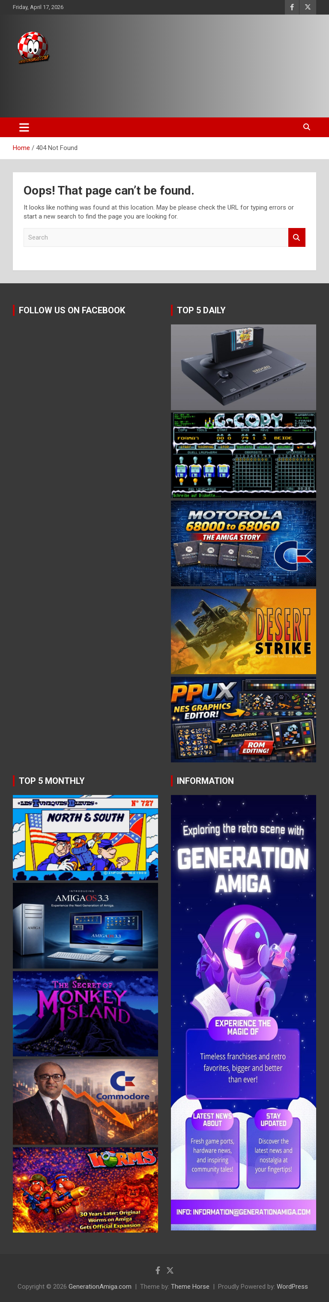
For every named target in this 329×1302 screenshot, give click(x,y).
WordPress (292, 1286)
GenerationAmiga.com (100, 1286)
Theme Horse (190, 1286)
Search (296, 237)
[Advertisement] (162, 88)
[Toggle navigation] (24, 127)
